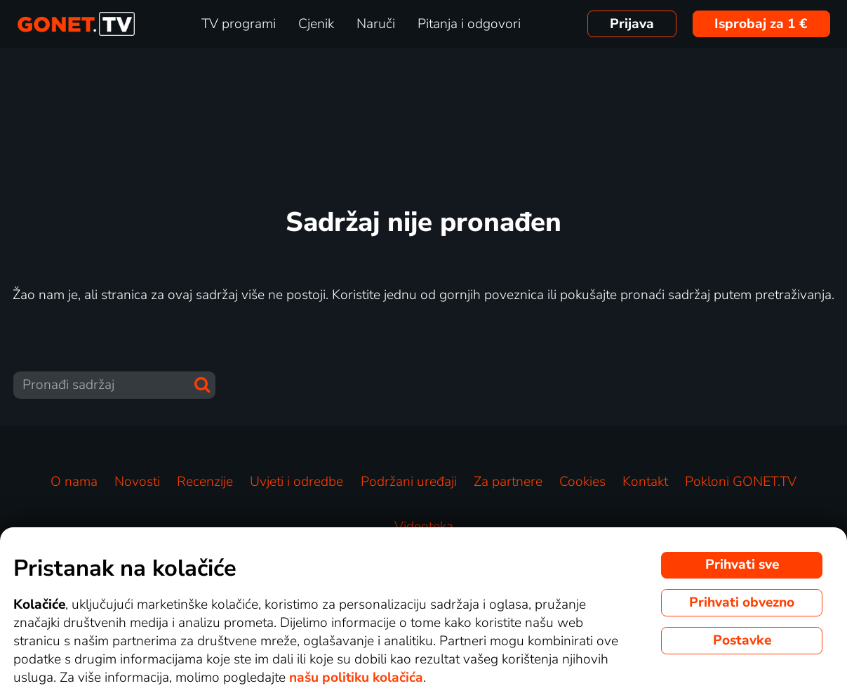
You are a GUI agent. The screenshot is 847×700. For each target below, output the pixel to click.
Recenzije (205, 482)
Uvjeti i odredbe (296, 482)
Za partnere (508, 482)
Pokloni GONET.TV (740, 482)
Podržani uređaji (409, 482)
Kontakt (645, 482)
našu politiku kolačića (356, 677)
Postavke (742, 640)
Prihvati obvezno (741, 602)
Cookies (582, 482)
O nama (74, 482)
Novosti (137, 482)
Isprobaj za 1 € (761, 24)
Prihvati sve (742, 564)
